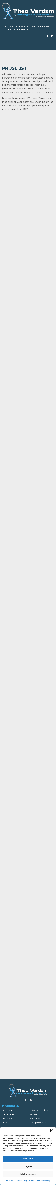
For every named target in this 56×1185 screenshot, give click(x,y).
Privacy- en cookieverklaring (16, 1181)
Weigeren (28, 1166)
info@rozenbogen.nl (18, 29)
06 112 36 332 (37, 26)
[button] (51, 1130)
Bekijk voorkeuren (28, 1174)
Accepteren (28, 1159)
